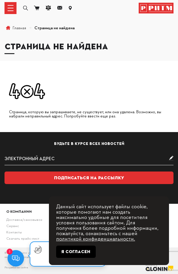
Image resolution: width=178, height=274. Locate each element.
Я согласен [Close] (75, 251)
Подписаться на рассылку (89, 177)
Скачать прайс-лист (22, 238)
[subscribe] (89, 158)
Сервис (12, 225)
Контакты (14, 232)
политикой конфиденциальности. (95, 238)
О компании (19, 211)
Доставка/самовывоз (24, 219)
